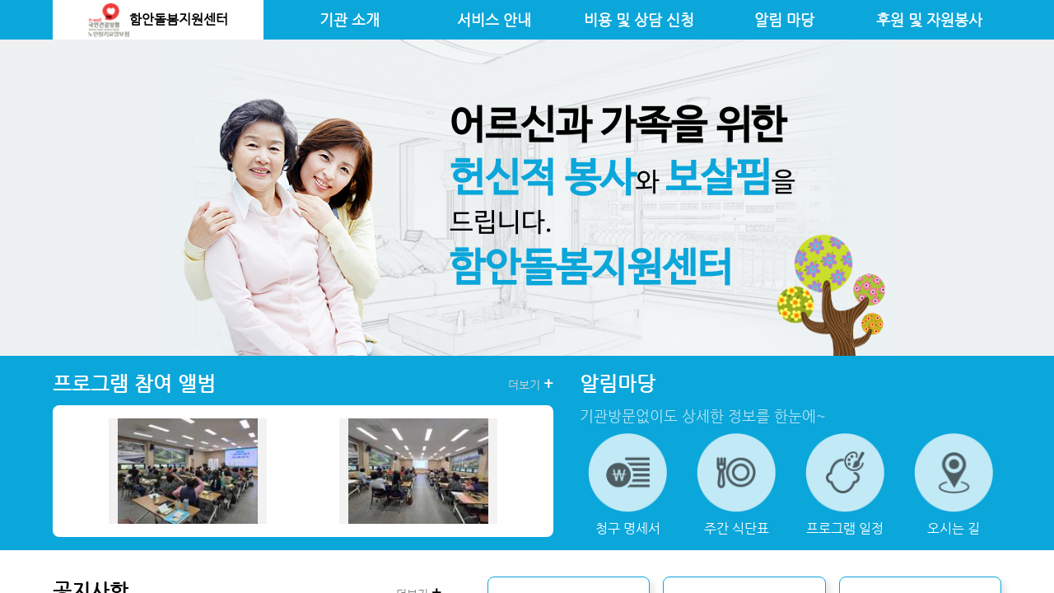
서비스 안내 (494, 20)
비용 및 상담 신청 (639, 20)
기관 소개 (349, 20)
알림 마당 (784, 20)
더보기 (530, 384)
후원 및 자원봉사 (929, 20)
